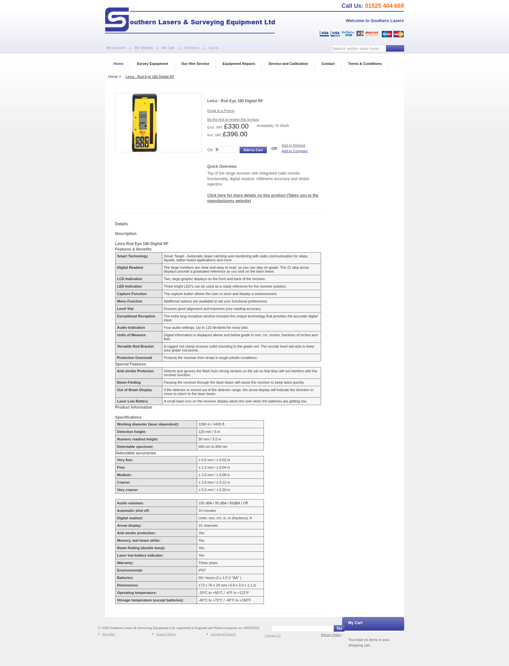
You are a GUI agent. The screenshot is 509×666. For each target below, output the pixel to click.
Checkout (191, 48)
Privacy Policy (331, 634)
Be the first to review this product (233, 119)
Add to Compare (295, 151)
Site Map (108, 634)
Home (113, 77)
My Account (116, 48)
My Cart (168, 48)
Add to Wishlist (293, 145)
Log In (213, 48)
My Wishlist (143, 48)
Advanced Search (223, 634)
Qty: (210, 150)
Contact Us (273, 635)
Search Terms (166, 634)
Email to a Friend (220, 111)
